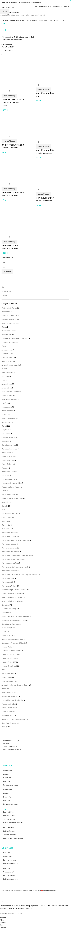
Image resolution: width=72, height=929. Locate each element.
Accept (19, 914)
